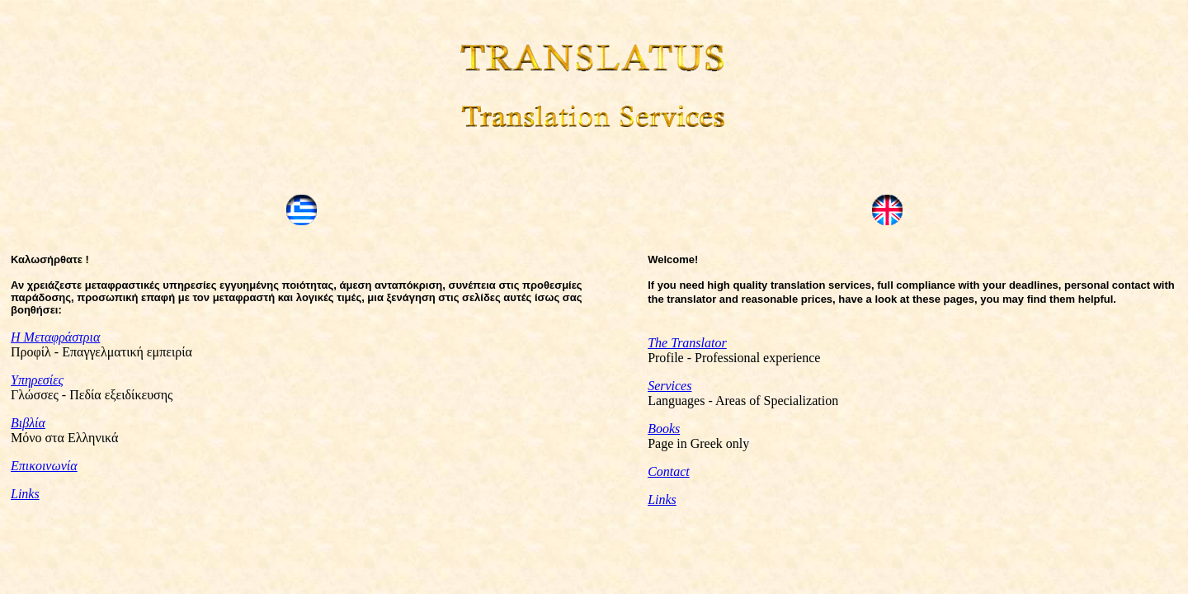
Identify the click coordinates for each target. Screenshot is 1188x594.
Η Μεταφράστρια (55, 339)
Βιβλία (28, 424)
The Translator (687, 343)
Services (669, 386)
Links (25, 495)
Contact (669, 471)
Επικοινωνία (44, 467)
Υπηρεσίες (37, 382)
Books (664, 429)
